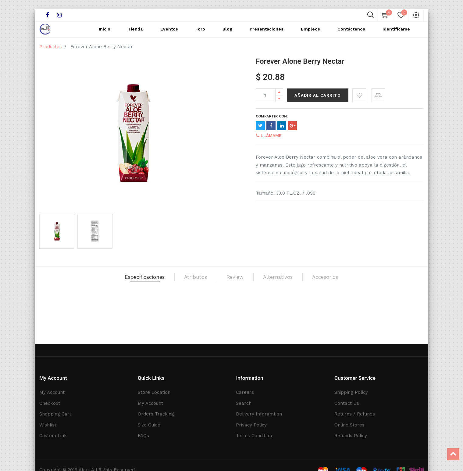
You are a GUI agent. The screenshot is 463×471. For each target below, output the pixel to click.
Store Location (154, 392)
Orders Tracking (156, 414)
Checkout (49, 403)
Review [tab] (238, 289)
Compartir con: (272, 125)
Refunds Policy (350, 435)
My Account (52, 392)
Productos (50, 56)
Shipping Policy (351, 392)
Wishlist (47, 425)
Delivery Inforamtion (259, 414)
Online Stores (349, 425)
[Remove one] (279, 108)
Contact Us (346, 403)
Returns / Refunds (354, 414)
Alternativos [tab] (297, 289)
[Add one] (279, 101)
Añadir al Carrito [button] (317, 104)
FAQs (143, 435)
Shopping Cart (55, 414)
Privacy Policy (251, 425)
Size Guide (149, 425)
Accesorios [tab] (365, 289)
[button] (359, 104)
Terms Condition (254, 435)
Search (243, 403)
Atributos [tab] (184, 289)
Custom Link (53, 435)
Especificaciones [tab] (110, 289)
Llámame (269, 144)
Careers (245, 392)
